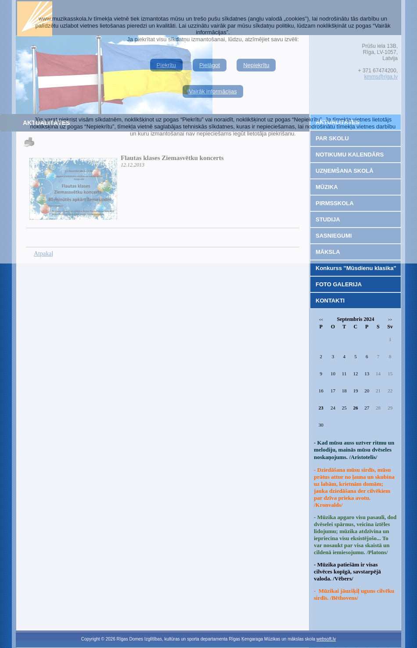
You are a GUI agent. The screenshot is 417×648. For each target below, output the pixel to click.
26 (355, 407)
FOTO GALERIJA (339, 284)
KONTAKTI (330, 300)
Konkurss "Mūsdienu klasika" (356, 268)
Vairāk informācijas (213, 91)
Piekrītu (166, 65)
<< (321, 320)
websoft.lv (326, 639)
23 (321, 407)
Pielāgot (209, 65)
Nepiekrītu (256, 65)
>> (390, 320)
